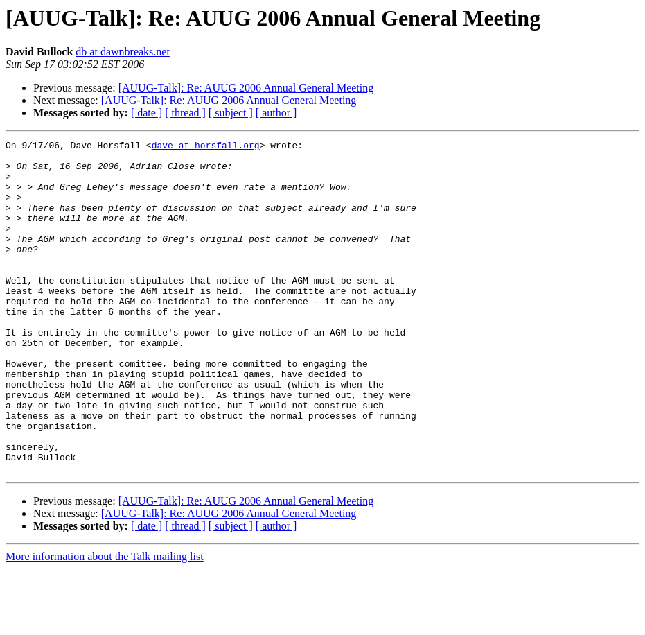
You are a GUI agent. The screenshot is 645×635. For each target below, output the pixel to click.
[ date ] (146, 113)
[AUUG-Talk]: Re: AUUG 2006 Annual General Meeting (246, 88)
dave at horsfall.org (206, 147)
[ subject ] (231, 113)
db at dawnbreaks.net (123, 52)
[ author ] (276, 113)
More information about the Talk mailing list (105, 623)
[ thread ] (185, 113)
